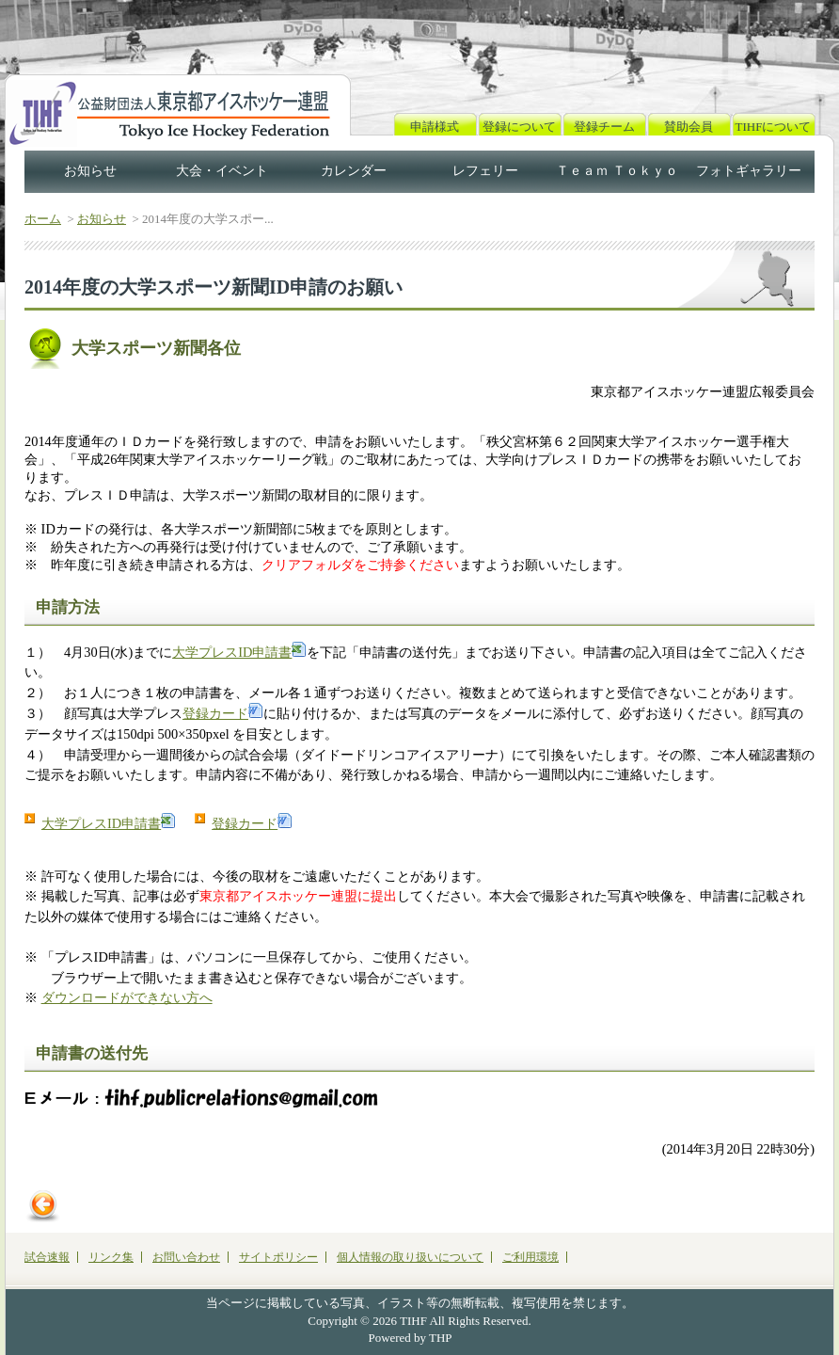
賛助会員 (688, 127)
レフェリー (485, 171)
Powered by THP (410, 1338)
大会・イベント (222, 171)
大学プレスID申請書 (239, 652)
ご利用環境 (530, 1257)
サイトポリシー (278, 1257)
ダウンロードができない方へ (127, 997)
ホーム (42, 219)
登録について (519, 127)
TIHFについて (774, 127)
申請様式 (434, 127)
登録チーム (604, 127)
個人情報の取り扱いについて (410, 1257)
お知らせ (90, 171)
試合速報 (47, 1257)
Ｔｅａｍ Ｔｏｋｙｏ (617, 171)
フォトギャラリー (748, 171)
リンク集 (111, 1257)
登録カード (222, 713)
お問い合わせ (186, 1257)
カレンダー (354, 171)
